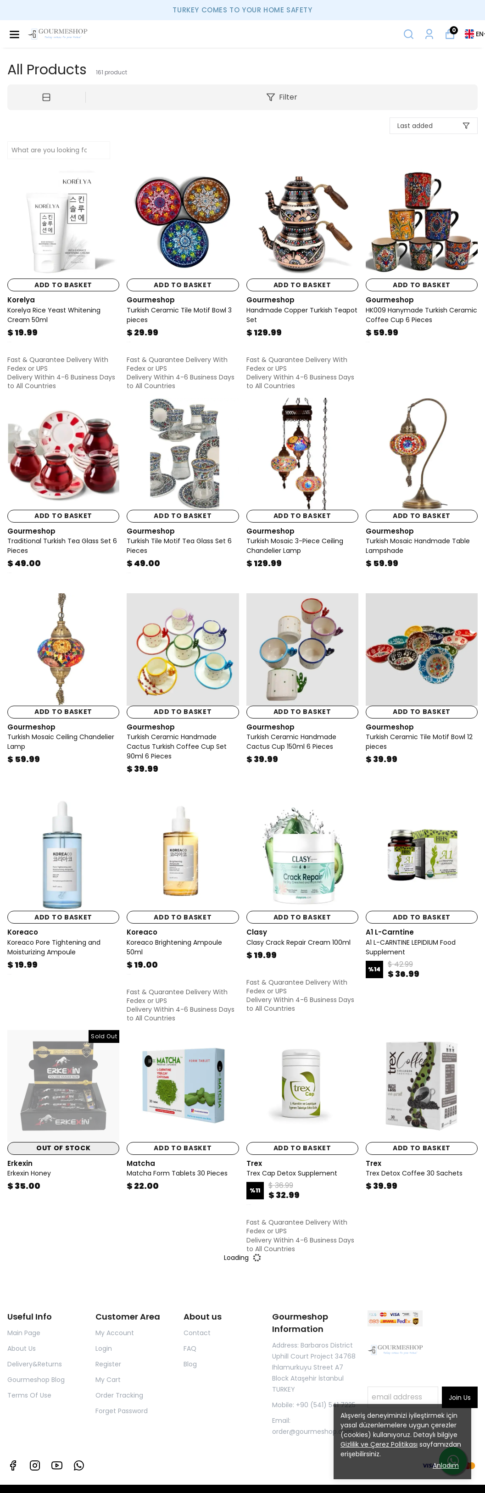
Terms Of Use (29, 1395)
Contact (197, 1332)
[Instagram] (34, 1465)
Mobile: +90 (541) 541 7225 (314, 1404)
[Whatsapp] (78, 1465)
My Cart (108, 1379)
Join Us (460, 1397)
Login (103, 1348)
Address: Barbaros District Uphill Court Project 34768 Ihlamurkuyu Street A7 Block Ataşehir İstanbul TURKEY (314, 1367)
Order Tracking (119, 1395)
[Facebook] (12, 1465)
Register (108, 1364)
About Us (21, 1348)
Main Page (23, 1332)
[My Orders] (429, 34)
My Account (114, 1332)
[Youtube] (56, 1465)
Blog (190, 1364)
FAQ (190, 1348)
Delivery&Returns (34, 1364)
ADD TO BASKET (63, 285)
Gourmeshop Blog (36, 1379)
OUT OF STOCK (63, 1148)
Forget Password (121, 1410)
